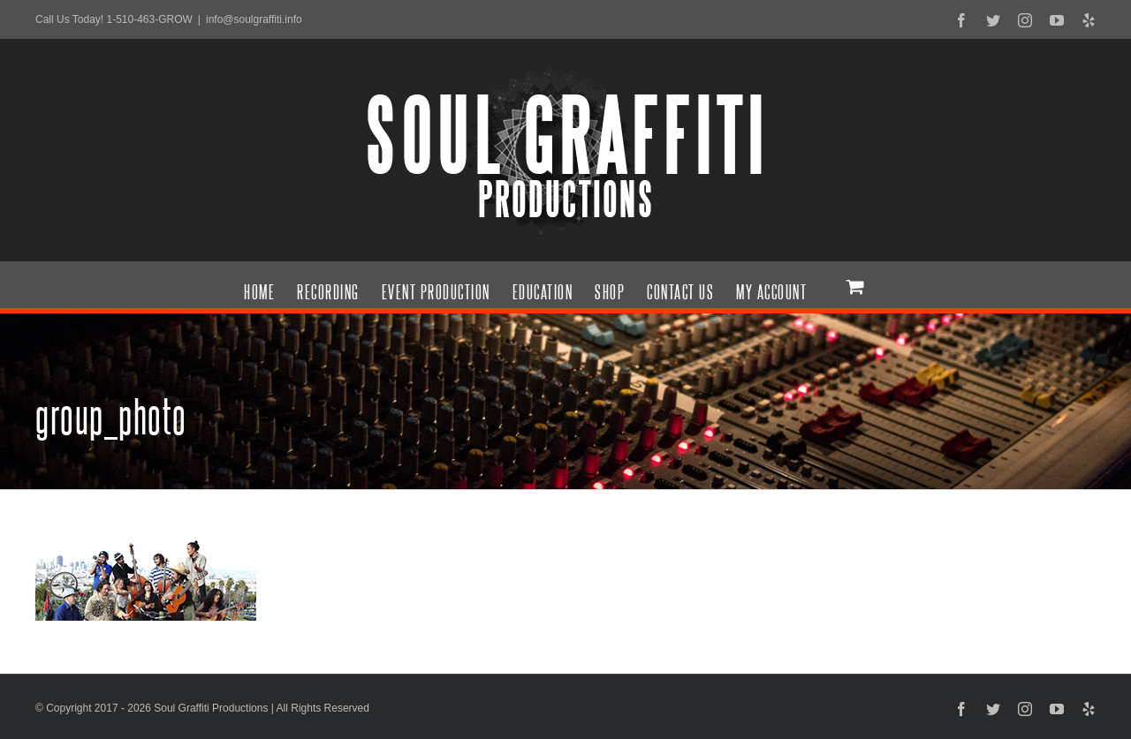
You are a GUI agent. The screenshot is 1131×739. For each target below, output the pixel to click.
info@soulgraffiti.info (254, 19)
